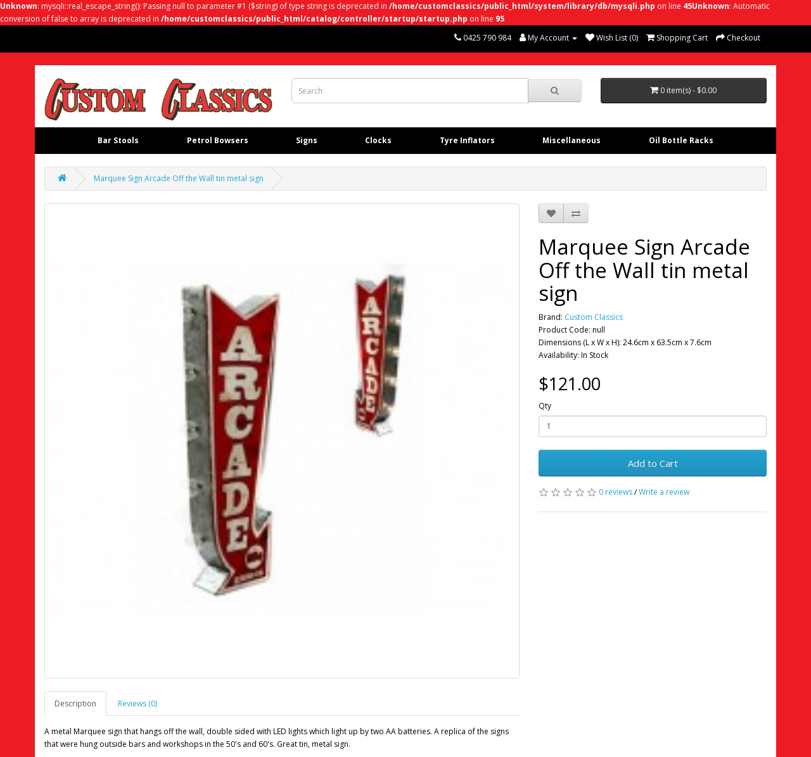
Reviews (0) (137, 703)
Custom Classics (594, 317)
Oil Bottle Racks (681, 140)
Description (75, 703)
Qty (545, 405)
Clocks (378, 140)
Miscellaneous (571, 140)
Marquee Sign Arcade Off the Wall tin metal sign (179, 178)
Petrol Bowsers (217, 140)
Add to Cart (653, 463)
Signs (306, 140)
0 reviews (615, 492)
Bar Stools (118, 140)
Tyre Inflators (467, 140)
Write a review (664, 492)
